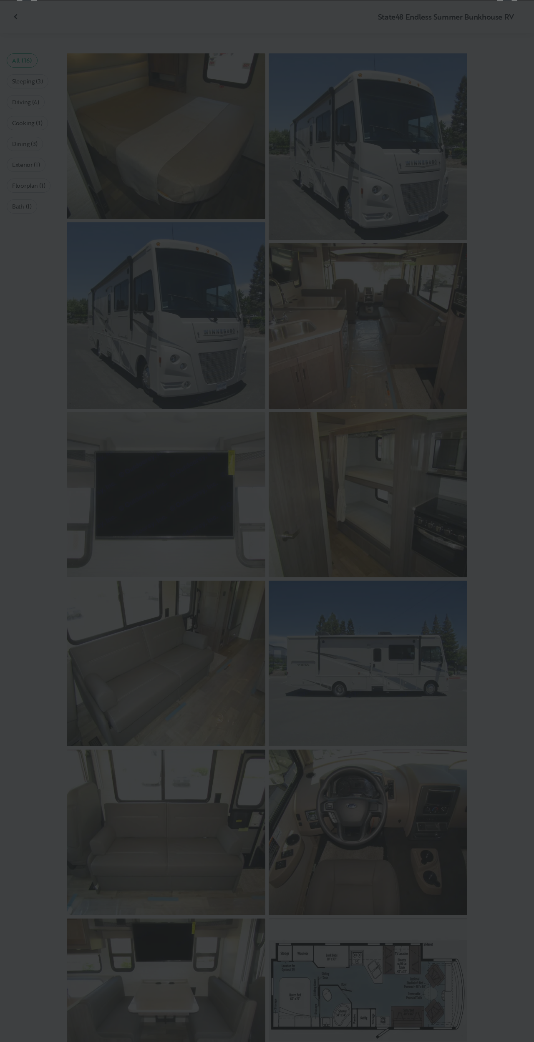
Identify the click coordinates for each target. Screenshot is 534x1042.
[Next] (507, 521)
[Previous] (27, 521)
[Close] (514, 20)
